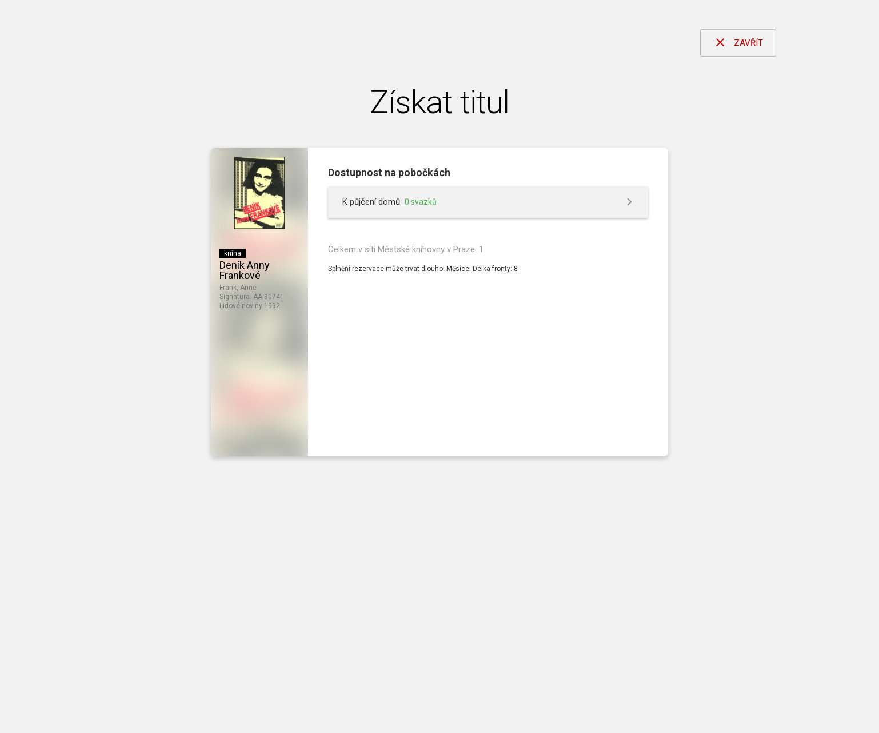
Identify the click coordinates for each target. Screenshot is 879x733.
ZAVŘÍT (738, 42)
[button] (488, 202)
